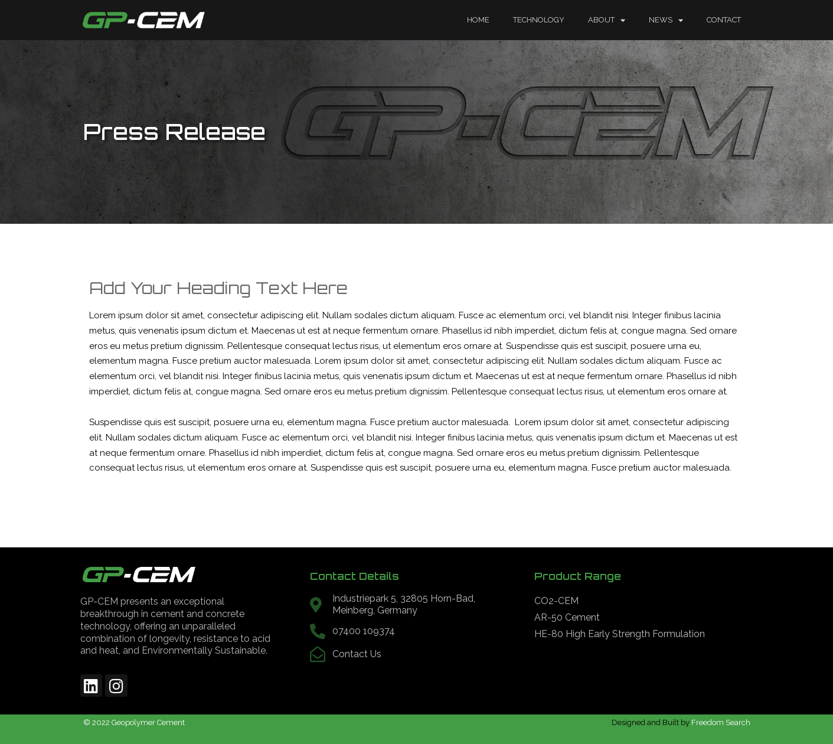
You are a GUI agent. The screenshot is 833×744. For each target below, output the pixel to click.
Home (478, 19)
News (666, 20)
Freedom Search (720, 722)
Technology (538, 19)
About (606, 20)
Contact (724, 19)
